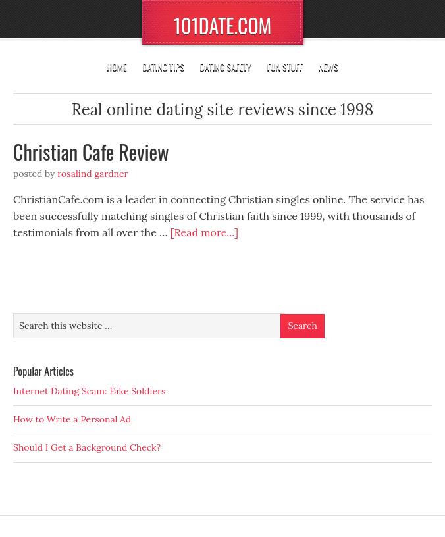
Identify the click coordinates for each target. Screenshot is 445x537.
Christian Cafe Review (91, 151)
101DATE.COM (223, 25)
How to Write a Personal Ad (72, 419)
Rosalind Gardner (92, 174)
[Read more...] (204, 232)
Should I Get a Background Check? (87, 447)
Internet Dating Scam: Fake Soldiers (89, 391)
